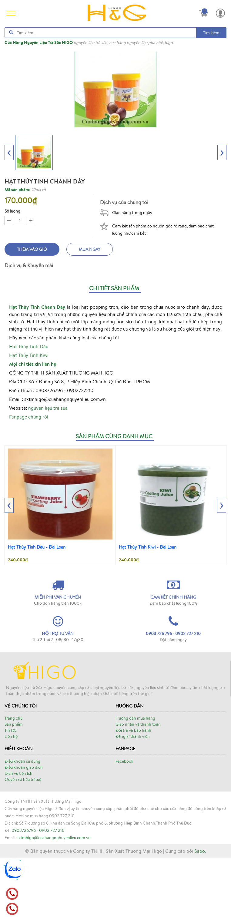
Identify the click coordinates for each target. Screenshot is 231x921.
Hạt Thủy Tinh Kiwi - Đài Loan (147, 547)
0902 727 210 (52, 830)
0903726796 (24, 830)
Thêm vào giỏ (32, 249)
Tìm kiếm (211, 32)
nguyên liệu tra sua (48, 408)
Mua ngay (89, 249)
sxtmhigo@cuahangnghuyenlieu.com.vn (54, 837)
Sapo (199, 851)
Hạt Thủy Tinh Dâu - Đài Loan (36, 547)
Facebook (124, 761)
